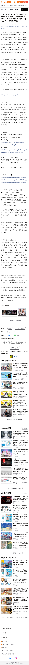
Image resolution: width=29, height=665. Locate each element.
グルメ (11, 5)
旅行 (15, 5)
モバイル (10, 328)
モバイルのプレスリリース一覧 (14, 617)
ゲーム (15, 332)
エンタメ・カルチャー (19, 328)
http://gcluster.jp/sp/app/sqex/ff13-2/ (11, 95)
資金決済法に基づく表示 (8, 654)
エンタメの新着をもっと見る (15, 553)
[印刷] (18, 335)
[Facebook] (9, 335)
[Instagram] (16, 658)
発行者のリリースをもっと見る (14, 419)
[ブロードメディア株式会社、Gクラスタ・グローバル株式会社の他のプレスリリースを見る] (24, 9)
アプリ (9, 332)
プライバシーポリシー (7, 650)
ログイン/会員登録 (22, 2)
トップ (2, 617)
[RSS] (19, 658)
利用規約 (4, 647)
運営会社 (4, 641)
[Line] (15, 335)
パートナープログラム (7, 644)
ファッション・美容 (23, 5)
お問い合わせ (14, 348)
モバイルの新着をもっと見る (15, 488)
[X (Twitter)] (12, 335)
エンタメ (6, 5)
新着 (2, 5)
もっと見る (24, 428)
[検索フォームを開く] (15, 2)
